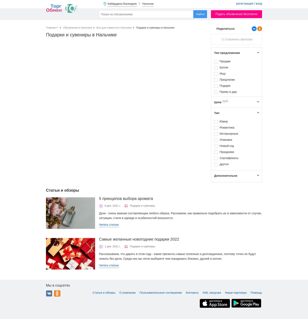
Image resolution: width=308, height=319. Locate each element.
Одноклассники (57, 293)
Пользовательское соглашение (160, 292)
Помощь (256, 292)
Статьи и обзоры (104, 292)
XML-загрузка (212, 292)
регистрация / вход (249, 3)
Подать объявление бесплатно (236, 14)
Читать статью (109, 224)
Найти (200, 14)
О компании (127, 292)
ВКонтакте (49, 293)
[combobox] (153, 14)
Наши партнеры (236, 292)
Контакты (192, 292)
